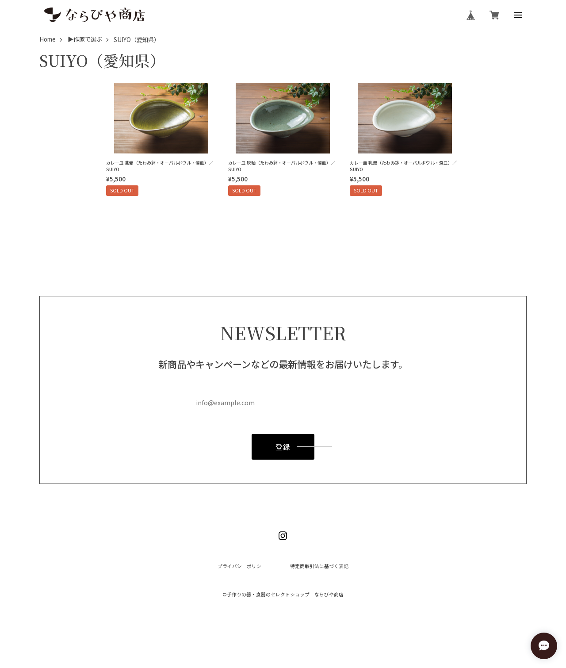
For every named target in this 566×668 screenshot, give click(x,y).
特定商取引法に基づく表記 (319, 566)
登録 (283, 446)
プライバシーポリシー (242, 566)
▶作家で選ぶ (85, 39)
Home (47, 39)
